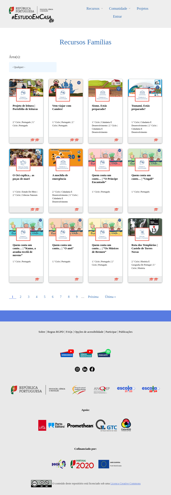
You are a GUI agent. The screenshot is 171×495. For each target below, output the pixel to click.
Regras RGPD (55, 331)
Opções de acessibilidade (89, 331)
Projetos (142, 8)
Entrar (117, 16)
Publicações (125, 331)
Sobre (42, 331)
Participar (111, 331)
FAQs (69, 331)
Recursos (92, 8)
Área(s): (14, 57)
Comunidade (118, 8)
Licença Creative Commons (125, 483)
